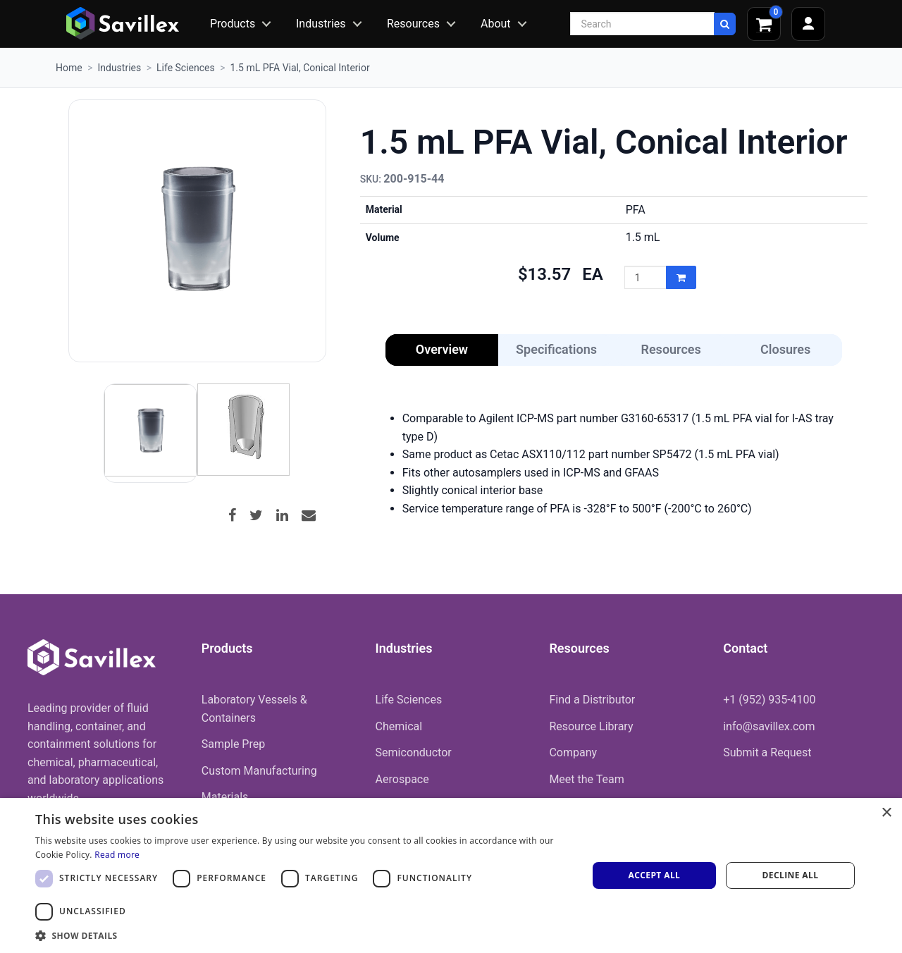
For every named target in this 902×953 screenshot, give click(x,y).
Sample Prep (233, 744)
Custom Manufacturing (259, 770)
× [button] (886, 813)
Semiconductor (414, 752)
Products (232, 23)
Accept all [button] (655, 875)
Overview (442, 349)
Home (69, 67)
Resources (413, 23)
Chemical (399, 726)
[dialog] (451, 875)
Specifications (556, 349)
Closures (785, 349)
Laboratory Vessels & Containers (254, 709)
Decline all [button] (790, 875)
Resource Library (591, 726)
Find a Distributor (592, 699)
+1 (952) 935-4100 (769, 699)
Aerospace (402, 779)
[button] (303, 935)
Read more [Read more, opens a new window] (117, 855)
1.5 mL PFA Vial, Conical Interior (299, 67)
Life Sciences (185, 67)
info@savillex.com (769, 726)
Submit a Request (767, 752)
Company (573, 752)
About (496, 23)
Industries (321, 23)
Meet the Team (586, 779)
